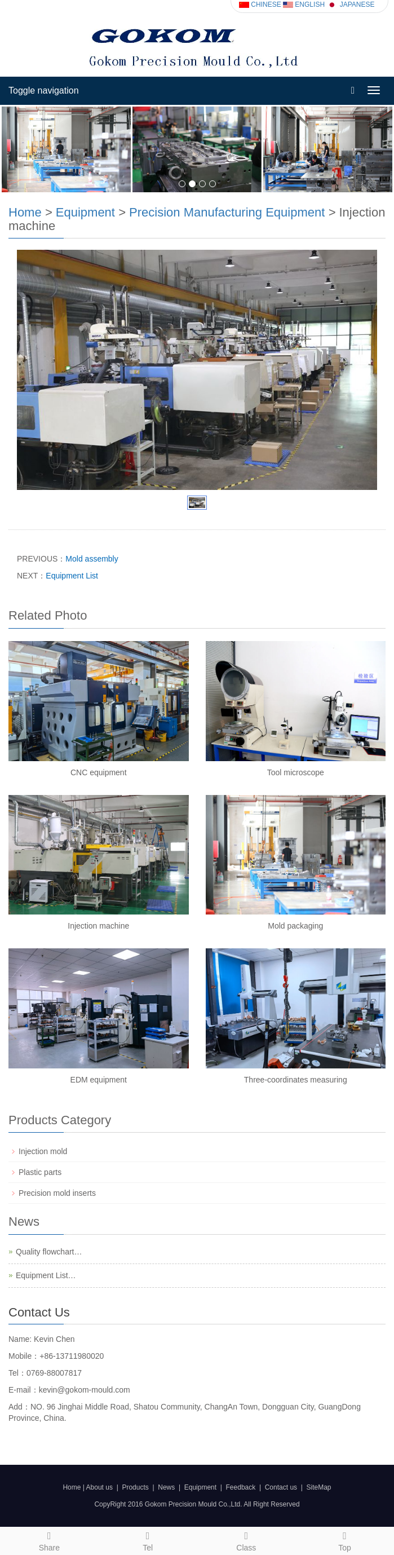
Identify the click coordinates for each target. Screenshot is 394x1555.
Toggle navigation (43, 90)
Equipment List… (46, 1275)
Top (344, 1539)
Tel (148, 1539)
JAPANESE (350, 4)
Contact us (281, 1487)
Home (25, 212)
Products (135, 1487)
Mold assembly (91, 558)
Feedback (241, 1487)
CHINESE (260, 4)
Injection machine (98, 925)
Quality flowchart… (49, 1251)
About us (99, 1487)
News (166, 1487)
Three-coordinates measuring (295, 1079)
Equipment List (72, 575)
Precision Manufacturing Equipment (227, 212)
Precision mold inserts (57, 1193)
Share (49, 1539)
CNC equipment (98, 772)
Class (246, 1539)
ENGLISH (304, 4)
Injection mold (43, 1151)
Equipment (85, 212)
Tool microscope (295, 772)
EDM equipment (98, 1079)
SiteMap (319, 1487)
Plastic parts (40, 1172)
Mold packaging (295, 925)
